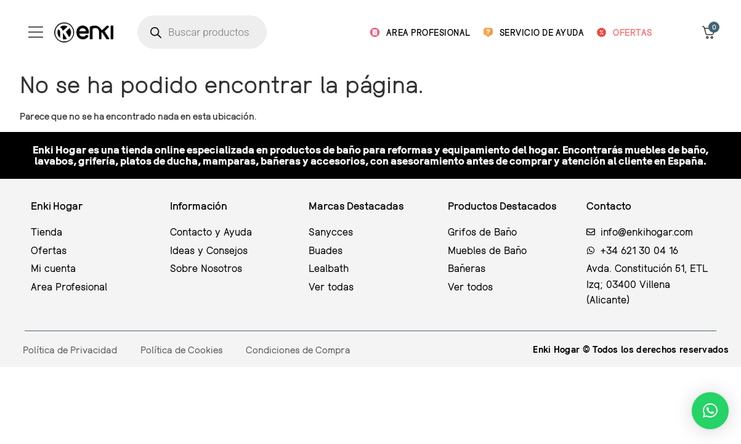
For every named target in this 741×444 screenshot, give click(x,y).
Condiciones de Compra (298, 349)
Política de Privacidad (70, 349)
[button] (710, 410)
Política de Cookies (181, 349)
